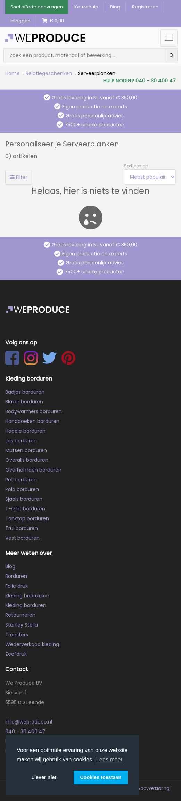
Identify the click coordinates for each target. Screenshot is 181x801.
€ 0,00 (53, 20)
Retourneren (20, 615)
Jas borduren (21, 440)
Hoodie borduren (25, 430)
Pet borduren (21, 479)
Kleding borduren (25, 605)
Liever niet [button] (43, 777)
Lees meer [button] (109, 759)
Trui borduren (21, 528)
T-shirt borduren (25, 508)
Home (12, 73)
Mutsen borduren (26, 450)
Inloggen (20, 20)
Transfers (16, 634)
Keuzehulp (86, 6)
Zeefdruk (16, 654)
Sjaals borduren (23, 499)
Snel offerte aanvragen (36, 6)
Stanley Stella (21, 624)
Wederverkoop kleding (32, 644)
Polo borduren (22, 489)
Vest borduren (22, 537)
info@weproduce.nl (28, 721)
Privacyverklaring (151, 788)
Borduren (16, 576)
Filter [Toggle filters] (18, 177)
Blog (115, 6)
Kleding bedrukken (27, 595)
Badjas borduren (24, 392)
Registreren (145, 6)
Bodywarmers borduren (33, 411)
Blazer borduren (24, 401)
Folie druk (16, 585)
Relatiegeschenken (49, 73)
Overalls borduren (26, 460)
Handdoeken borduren (32, 421)
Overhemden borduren (33, 469)
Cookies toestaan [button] (100, 777)
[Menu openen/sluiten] (169, 38)
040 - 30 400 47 (25, 731)
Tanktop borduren (27, 518)
